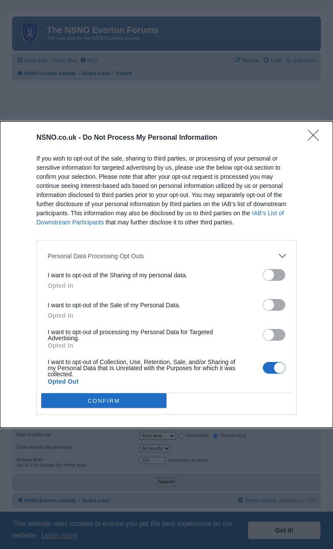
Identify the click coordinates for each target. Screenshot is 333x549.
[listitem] (166, 255)
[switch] (274, 275)
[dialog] (166, 274)
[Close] (316, 138)
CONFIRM (104, 401)
